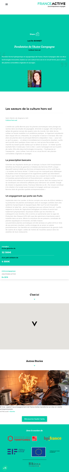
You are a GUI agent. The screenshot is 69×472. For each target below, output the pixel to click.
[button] (6, 4)
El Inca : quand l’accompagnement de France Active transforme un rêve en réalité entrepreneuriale (31, 408)
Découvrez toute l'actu (34, 419)
